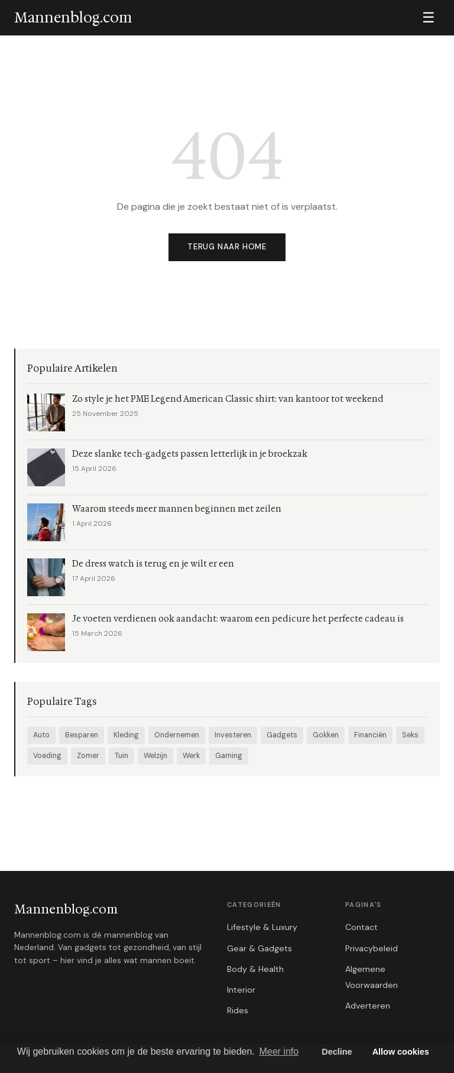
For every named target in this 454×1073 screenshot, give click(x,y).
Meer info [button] (279, 1051)
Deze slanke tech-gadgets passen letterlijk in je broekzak (189, 454)
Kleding (126, 735)
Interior (241, 989)
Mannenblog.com (66, 909)
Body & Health (255, 969)
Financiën (370, 735)
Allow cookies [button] (400, 1051)
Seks (410, 735)
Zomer (88, 755)
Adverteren (367, 1005)
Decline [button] (337, 1051)
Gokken (326, 735)
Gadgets (282, 735)
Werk (191, 755)
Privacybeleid (371, 948)
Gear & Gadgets (259, 948)
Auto (41, 735)
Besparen (81, 735)
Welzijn (155, 755)
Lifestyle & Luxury (262, 927)
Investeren (233, 735)
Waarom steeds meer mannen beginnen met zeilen (176, 509)
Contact (361, 927)
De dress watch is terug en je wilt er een (153, 564)
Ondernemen (176, 735)
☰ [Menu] (428, 17)
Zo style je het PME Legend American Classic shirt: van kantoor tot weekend (228, 399)
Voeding (47, 755)
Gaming (228, 755)
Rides (237, 1010)
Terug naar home (227, 247)
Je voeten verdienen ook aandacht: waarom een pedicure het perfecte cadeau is (238, 619)
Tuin (121, 755)
